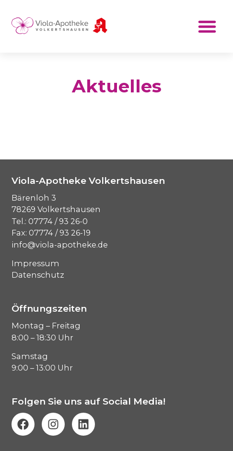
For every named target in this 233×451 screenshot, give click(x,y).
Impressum (35, 263)
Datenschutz (38, 275)
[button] (207, 26)
